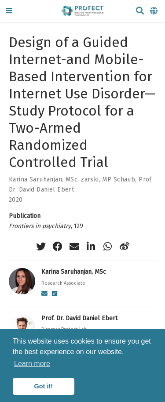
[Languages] (154, 11)
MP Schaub (118, 179)
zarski (90, 179)
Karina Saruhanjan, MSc (43, 179)
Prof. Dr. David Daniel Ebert (79, 318)
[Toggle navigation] (9, 11)
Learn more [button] (32, 363)
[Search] (140, 11)
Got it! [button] (43, 386)
